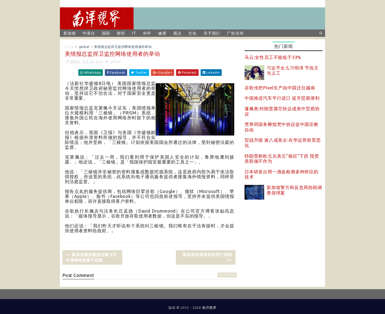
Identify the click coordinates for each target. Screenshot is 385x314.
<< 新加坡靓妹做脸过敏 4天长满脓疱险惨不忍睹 (91, 257)
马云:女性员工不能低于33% (273, 57)
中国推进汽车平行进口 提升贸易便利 (282, 98)
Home (69, 46)
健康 (162, 33)
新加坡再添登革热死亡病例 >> (207, 257)
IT (134, 33)
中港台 (88, 33)
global (84, 46)
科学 (147, 33)
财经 (121, 33)
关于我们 (212, 33)
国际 (106, 33)
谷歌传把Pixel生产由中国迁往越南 (280, 87)
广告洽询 (235, 33)
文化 (192, 33)
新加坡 (69, 33)
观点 (177, 33)
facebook (227, 274)
